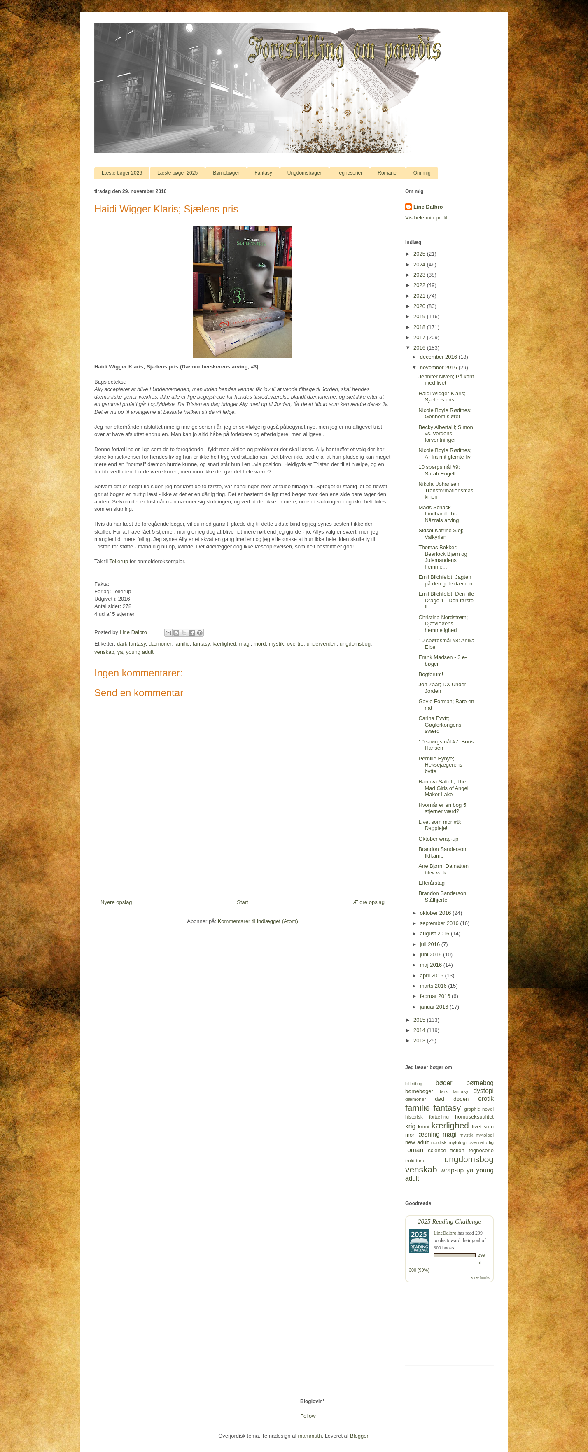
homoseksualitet (474, 1117)
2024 (420, 264)
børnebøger (419, 1091)
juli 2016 (430, 944)
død (439, 1099)
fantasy (201, 644)
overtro (295, 644)
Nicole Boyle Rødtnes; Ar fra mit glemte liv (444, 453)
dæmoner (160, 644)
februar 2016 (436, 996)
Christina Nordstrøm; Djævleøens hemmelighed (443, 623)
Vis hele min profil (426, 217)
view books (480, 1277)
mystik (276, 644)
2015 (420, 1020)
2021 (420, 296)
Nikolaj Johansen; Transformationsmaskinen (445, 490)
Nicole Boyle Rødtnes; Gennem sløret (444, 413)
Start (242, 902)
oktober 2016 (436, 913)
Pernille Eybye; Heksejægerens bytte (440, 764)
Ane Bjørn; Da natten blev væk (443, 869)
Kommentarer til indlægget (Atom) (258, 921)
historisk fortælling (427, 1116)
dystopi (484, 1090)
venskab (104, 652)
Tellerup (119, 561)
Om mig (422, 173)
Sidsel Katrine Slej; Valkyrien (440, 533)
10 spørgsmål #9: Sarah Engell (439, 470)
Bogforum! (430, 674)
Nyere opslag (116, 902)
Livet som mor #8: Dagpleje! (439, 825)
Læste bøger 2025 (177, 173)
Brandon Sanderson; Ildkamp (442, 852)
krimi (423, 1126)
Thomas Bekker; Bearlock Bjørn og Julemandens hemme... (442, 557)
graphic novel (479, 1109)
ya (120, 652)
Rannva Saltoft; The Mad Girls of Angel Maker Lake (443, 787)
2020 (420, 306)
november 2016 (439, 367)
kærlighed (224, 644)
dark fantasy (131, 644)
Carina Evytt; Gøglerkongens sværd (439, 724)
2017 (420, 337)
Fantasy (263, 173)
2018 (420, 327)
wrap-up (452, 1170)
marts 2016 (434, 986)
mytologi (485, 1134)
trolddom (414, 1160)
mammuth (310, 1436)
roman (414, 1150)
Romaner (388, 173)
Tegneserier (350, 173)
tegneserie (481, 1150)
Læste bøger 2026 (122, 173)
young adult (140, 652)
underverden (322, 644)
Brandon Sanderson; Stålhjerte (442, 896)
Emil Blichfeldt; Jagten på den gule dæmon (445, 580)
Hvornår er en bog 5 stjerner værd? (442, 808)
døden (461, 1099)
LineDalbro (445, 1233)
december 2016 (439, 357)
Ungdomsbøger (304, 173)
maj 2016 (431, 965)
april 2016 (432, 975)
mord (260, 644)
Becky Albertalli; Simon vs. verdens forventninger (445, 433)
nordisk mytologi (449, 1142)
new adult (417, 1142)
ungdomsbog (355, 644)
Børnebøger (226, 173)
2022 (420, 285)
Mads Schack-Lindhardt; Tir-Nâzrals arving (438, 513)
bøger (444, 1082)
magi (245, 644)
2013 (420, 1040)
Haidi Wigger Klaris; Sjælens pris (441, 396)
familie (182, 644)
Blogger (359, 1436)
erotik (486, 1098)
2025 (420, 254)
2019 (420, 316)
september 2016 (440, 923)
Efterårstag (431, 883)
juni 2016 (431, 954)
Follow (308, 1416)
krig (410, 1126)
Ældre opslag (369, 902)
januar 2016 (435, 1007)
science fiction (446, 1150)
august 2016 (435, 933)
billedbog (413, 1083)
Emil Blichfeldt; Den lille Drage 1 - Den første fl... (446, 600)
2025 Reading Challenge (449, 1221)
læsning (428, 1134)
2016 (420, 348)
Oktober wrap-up (438, 839)
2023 (420, 275)
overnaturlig (481, 1142)
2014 (420, 1030)
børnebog (480, 1082)
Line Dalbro (428, 207)
